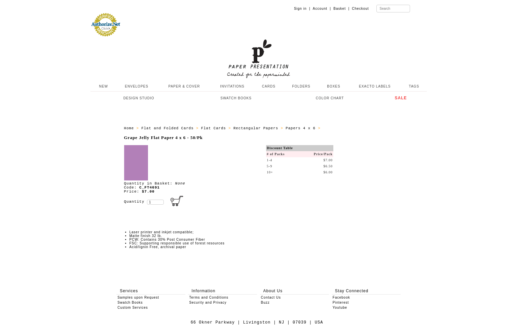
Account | (322, 8)
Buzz (265, 302)
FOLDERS (301, 86)
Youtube (340, 307)
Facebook (341, 297)
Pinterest (341, 302)
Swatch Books (130, 302)
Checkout (360, 8)
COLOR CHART (330, 98)
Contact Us (271, 297)
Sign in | (302, 8)
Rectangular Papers (257, 128)
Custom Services (132, 307)
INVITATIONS (232, 86)
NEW (103, 86)
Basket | (341, 8)
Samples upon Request (138, 297)
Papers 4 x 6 (302, 128)
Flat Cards (214, 128)
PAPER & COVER (184, 86)
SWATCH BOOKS (236, 98)
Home (130, 128)
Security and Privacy (207, 302)
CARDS (268, 86)
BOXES (333, 86)
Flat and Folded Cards (168, 128)
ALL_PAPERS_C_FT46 (344, 128)
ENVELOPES (136, 86)
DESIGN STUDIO (138, 98)
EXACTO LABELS (375, 86)
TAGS (414, 86)
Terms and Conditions (208, 297)
